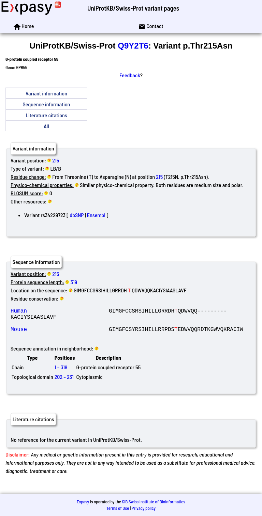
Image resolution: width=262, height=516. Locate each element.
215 (55, 160)
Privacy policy (144, 508)
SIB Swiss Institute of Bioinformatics (153, 501)
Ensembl (96, 215)
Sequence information (46, 104)
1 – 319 (61, 374)
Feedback (129, 75)
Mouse (60, 334)
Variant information (46, 93)
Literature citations (46, 115)
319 (74, 282)
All (46, 126)
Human (60, 312)
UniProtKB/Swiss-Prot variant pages (133, 8)
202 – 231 (64, 383)
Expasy (83, 501)
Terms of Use (117, 508)
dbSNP (77, 215)
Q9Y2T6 (133, 45)
